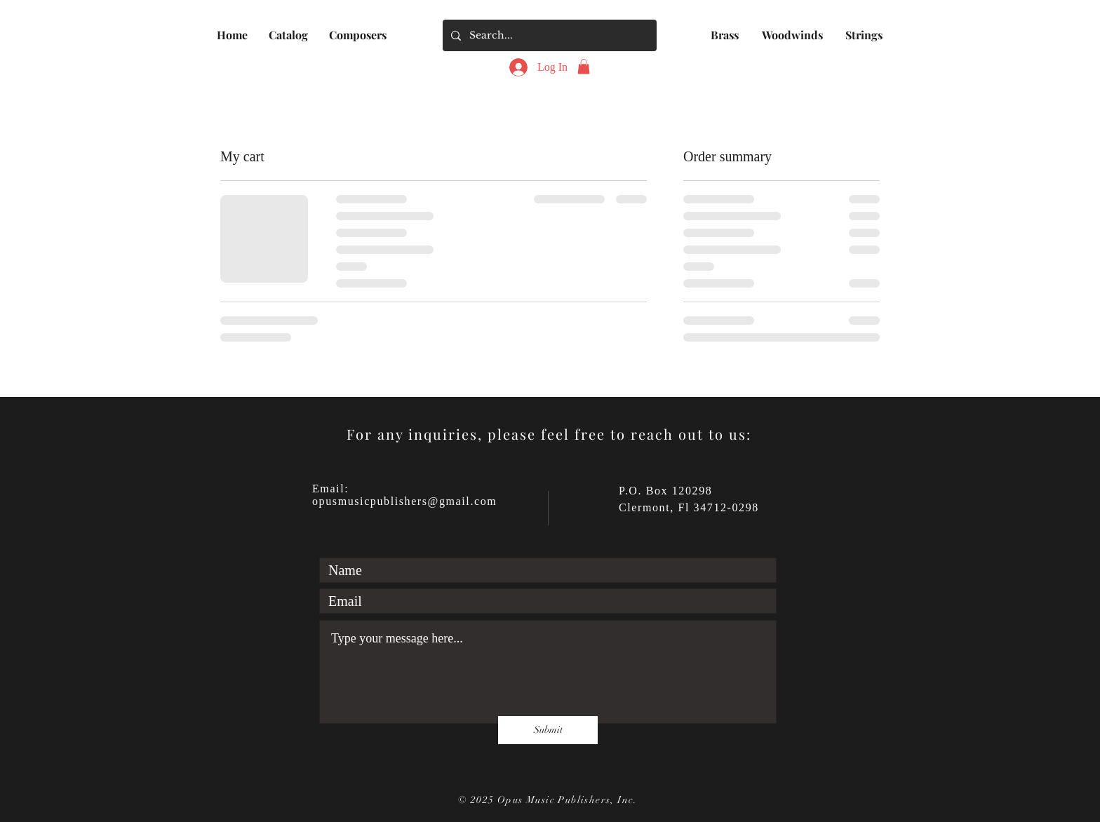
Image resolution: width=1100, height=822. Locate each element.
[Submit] (548, 730)
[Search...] (548, 35)
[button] (288, 34)
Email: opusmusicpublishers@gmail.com (404, 495)
